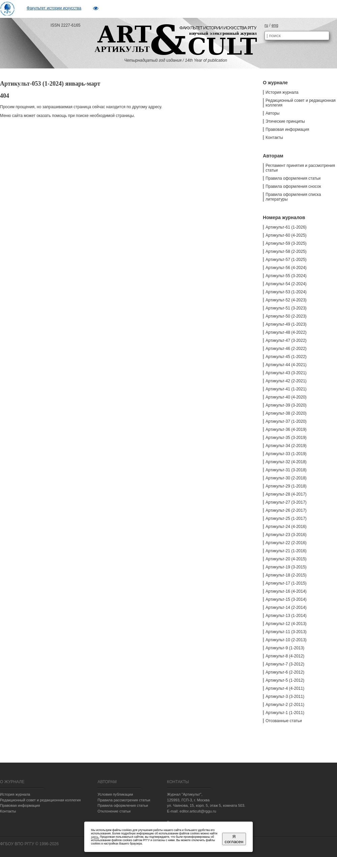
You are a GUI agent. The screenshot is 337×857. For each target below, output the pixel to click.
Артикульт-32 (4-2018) (286, 462)
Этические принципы (285, 121)
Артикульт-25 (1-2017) (286, 518)
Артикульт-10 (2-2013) (286, 640)
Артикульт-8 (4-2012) (285, 656)
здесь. (95, 836)
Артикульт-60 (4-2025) (286, 235)
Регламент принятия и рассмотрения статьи (300, 168)
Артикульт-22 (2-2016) (286, 542)
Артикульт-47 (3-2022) (286, 340)
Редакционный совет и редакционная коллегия (301, 103)
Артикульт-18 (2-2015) (286, 575)
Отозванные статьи (284, 720)
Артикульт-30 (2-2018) (286, 478)
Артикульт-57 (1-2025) (286, 259)
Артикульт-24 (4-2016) (286, 526)
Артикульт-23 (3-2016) (286, 534)
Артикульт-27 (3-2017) (286, 502)
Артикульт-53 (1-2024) (286, 292)
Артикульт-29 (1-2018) (286, 486)
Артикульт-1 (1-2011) (285, 712)
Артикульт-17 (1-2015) (286, 583)
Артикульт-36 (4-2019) (286, 429)
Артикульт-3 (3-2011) (285, 696)
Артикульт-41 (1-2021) (286, 389)
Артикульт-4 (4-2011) (285, 688)
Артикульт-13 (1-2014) (286, 615)
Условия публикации (115, 794)
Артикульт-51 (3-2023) (286, 308)
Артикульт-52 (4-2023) (286, 300)
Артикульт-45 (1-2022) (286, 356)
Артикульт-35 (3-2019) (286, 437)
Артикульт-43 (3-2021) (286, 373)
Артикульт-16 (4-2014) (286, 591)
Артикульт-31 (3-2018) (286, 470)
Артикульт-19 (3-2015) (286, 567)
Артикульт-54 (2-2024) (286, 284)
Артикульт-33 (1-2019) (286, 453)
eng (275, 25)
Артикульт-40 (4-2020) (286, 397)
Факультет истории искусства (54, 8)
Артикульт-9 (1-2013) (285, 648)
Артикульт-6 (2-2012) (285, 672)
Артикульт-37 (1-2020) (286, 421)
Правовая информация (287, 129)
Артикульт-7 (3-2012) (285, 664)
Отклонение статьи (113, 811)
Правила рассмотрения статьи (123, 800)
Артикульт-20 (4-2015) (286, 559)
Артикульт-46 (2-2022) (286, 348)
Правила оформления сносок (293, 186)
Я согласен (234, 839)
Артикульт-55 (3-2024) (286, 275)
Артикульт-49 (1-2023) (286, 324)
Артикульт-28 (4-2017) (286, 494)
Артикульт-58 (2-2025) (286, 251)
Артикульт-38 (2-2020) (286, 413)
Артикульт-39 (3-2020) (286, 405)
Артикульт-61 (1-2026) (286, 227)
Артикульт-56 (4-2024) (286, 267)
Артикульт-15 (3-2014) (286, 599)
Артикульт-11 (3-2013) (286, 631)
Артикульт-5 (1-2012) (285, 680)
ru (266, 25)
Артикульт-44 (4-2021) (286, 364)
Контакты (274, 137)
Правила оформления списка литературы (293, 197)
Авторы (272, 113)
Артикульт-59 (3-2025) (286, 243)
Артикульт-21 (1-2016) (286, 551)
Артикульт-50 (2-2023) (286, 316)
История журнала (282, 92)
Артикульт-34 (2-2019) (286, 445)
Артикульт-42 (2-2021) (286, 381)
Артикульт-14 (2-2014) (286, 607)
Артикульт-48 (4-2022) (286, 332)
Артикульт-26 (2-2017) (286, 510)
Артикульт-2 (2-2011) (285, 704)
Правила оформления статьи (293, 178)
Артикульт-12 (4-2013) (286, 623)
